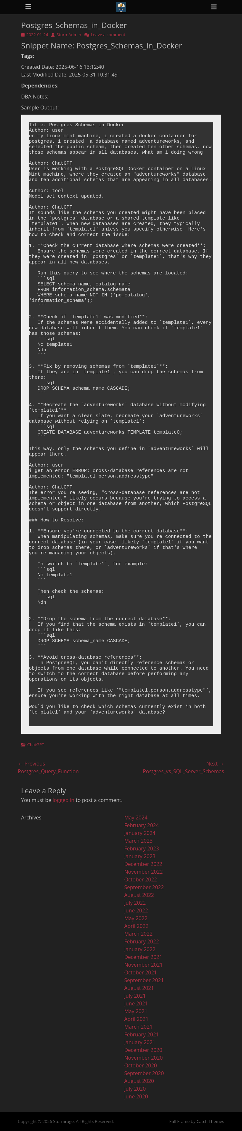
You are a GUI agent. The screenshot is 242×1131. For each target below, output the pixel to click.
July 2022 (135, 902)
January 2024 (140, 833)
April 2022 (136, 926)
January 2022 (140, 949)
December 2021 (143, 957)
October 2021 (140, 972)
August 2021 (139, 988)
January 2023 (140, 856)
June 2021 (136, 1003)
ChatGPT (35, 744)
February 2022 (141, 941)
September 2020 (144, 1073)
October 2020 (140, 1065)
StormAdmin (68, 34)
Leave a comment (108, 34)
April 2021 (136, 1019)
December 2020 (143, 1050)
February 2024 (141, 825)
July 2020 (135, 1088)
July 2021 (135, 995)
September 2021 (144, 980)
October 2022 (140, 879)
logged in (63, 800)
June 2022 (136, 910)
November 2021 (143, 964)
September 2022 (144, 887)
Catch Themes (210, 1121)
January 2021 (140, 1042)
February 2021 (141, 1034)
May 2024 (136, 817)
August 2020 (139, 1081)
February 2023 (141, 848)
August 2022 (139, 895)
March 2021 (138, 1026)
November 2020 (143, 1057)
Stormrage (63, 1121)
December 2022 (143, 864)
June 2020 (136, 1096)
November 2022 (143, 871)
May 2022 (136, 918)
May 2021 (136, 1011)
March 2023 (138, 840)
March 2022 (138, 933)
